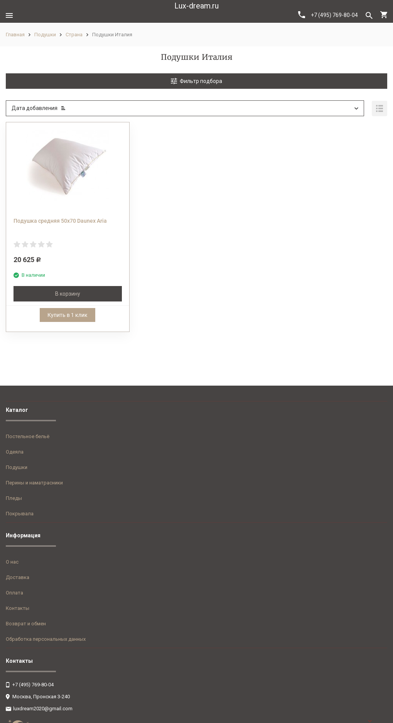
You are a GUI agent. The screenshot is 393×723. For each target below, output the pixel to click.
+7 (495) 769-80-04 (328, 14)
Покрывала (20, 513)
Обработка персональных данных (46, 639)
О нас (12, 562)
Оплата (14, 593)
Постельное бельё (27, 436)
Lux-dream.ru (196, 5)
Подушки (45, 34)
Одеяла (15, 452)
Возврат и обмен (26, 623)
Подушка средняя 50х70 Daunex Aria (60, 221)
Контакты (17, 608)
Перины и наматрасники (34, 483)
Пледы (14, 498)
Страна (74, 34)
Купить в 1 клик (67, 315)
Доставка (17, 577)
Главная (15, 34)
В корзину (67, 294)
